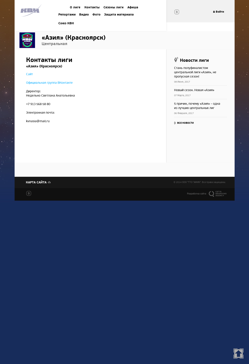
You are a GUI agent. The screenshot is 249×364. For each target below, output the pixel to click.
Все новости (185, 123)
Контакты (92, 7)
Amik (32, 11)
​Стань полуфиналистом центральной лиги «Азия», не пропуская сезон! (195, 72)
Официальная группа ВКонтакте (49, 83)
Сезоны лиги (113, 7)
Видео (84, 15)
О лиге (75, 7)
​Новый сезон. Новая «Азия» (194, 90)
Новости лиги (194, 60)
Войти (220, 12)
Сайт (29, 74)
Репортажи (67, 15)
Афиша (132, 7)
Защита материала (119, 15)
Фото (96, 15)
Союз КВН (66, 23)
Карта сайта (36, 182)
